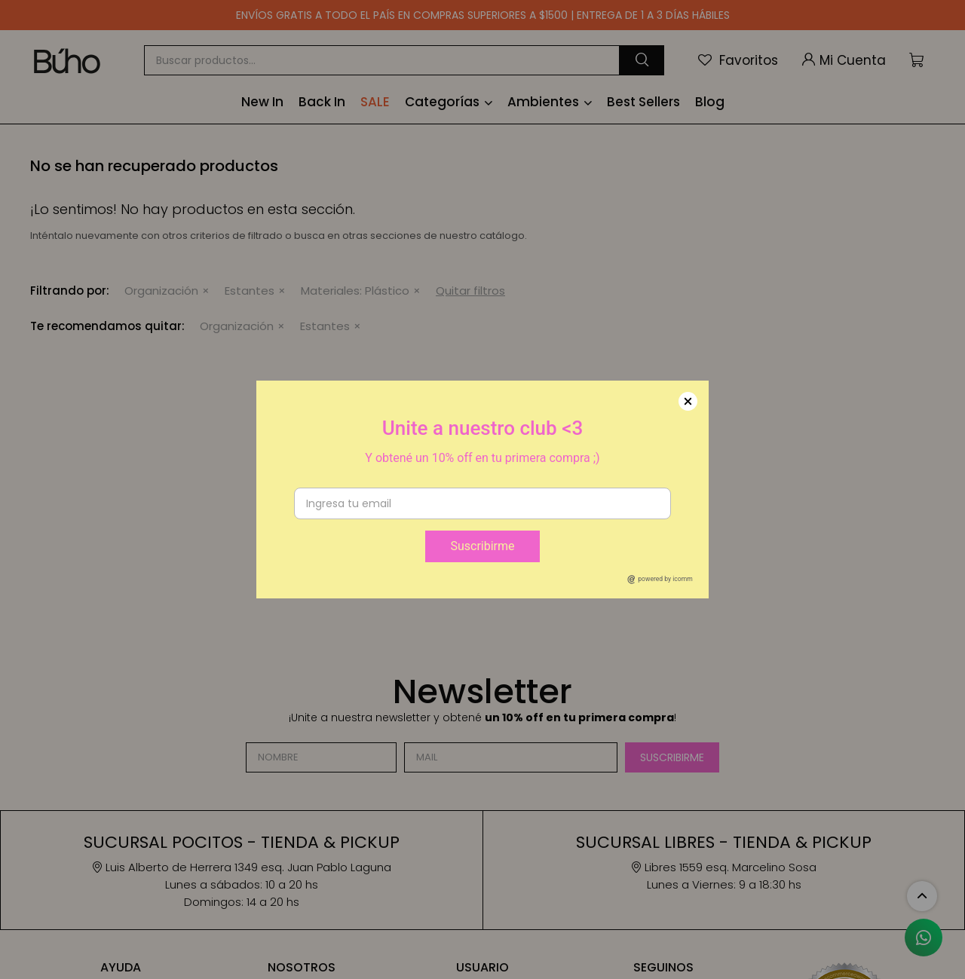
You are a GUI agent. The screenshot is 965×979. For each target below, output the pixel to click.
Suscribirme (482, 546)
